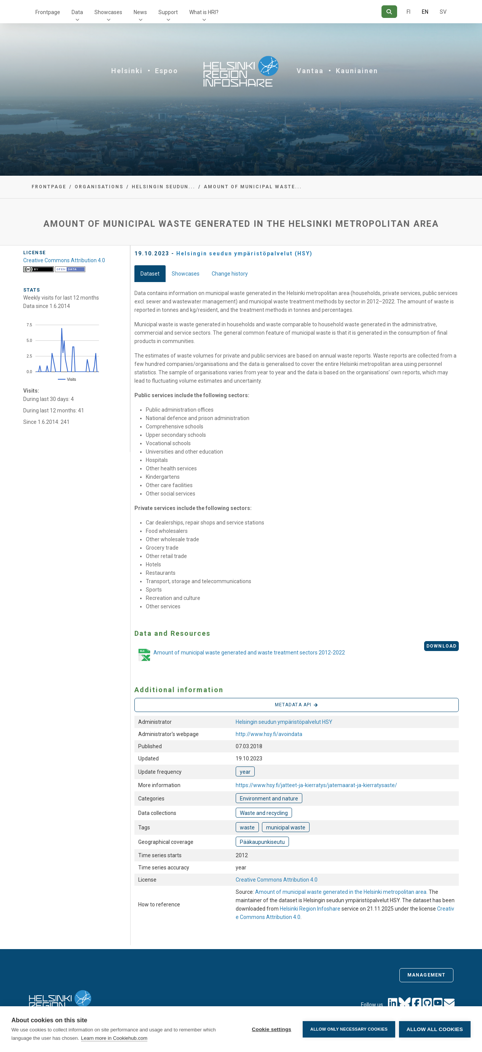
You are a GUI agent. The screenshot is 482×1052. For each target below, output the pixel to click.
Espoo (166, 71)
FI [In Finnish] (408, 12)
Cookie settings (271, 1029)
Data (77, 12)
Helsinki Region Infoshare (310, 909)
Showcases (108, 12)
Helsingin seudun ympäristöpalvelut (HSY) (244, 253)
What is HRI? (204, 12)
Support (168, 12)
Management (426, 975)
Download (441, 646)
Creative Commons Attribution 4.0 (277, 880)
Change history (230, 274)
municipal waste (285, 827)
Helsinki (127, 71)
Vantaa (310, 71)
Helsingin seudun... (163, 186)
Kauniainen (357, 71)
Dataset (150, 274)
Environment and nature (269, 798)
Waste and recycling (264, 813)
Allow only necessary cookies (349, 1029)
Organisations (99, 186)
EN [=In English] (425, 12)
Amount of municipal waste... (253, 186)
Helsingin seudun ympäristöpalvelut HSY (284, 722)
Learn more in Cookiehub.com (114, 1038)
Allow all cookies (435, 1029)
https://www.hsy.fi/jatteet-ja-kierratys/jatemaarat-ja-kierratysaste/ (316, 785)
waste (247, 827)
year (245, 772)
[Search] (389, 11)
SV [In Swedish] (443, 12)
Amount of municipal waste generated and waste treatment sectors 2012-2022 (239, 655)
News (140, 12)
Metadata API (296, 705)
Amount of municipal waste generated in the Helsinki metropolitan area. (342, 892)
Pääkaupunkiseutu (262, 842)
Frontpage (47, 12)
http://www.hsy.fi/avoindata (269, 734)
